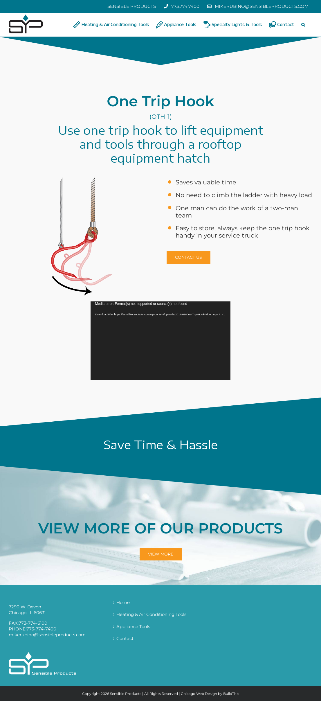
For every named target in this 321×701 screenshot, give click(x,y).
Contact (125, 638)
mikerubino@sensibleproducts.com (47, 634)
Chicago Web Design (199, 693)
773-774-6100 (33, 623)
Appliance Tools (133, 626)
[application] (160, 340)
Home (123, 602)
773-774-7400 (41, 629)
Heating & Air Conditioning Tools (151, 614)
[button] (303, 24)
